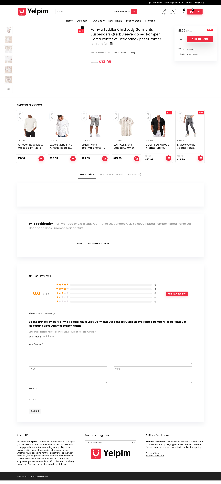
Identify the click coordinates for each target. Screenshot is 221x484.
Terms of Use (152, 456)
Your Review (36, 347)
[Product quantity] (181, 39)
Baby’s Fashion (120, 53)
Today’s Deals (133, 20)
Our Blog (97, 20)
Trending (150, 20)
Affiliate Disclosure (155, 459)
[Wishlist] (173, 10)
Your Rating (35, 340)
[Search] (134, 11)
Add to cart (200, 39)
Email (32, 403)
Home (69, 20)
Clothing (131, 53)
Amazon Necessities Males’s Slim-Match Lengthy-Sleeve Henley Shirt (30, 153)
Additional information (111, 178)
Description (87, 178)
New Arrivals (115, 20)
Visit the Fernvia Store (98, 247)
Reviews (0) (134, 178)
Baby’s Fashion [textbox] (109, 446)
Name (33, 392)
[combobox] (110, 446)
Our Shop (82, 20)
